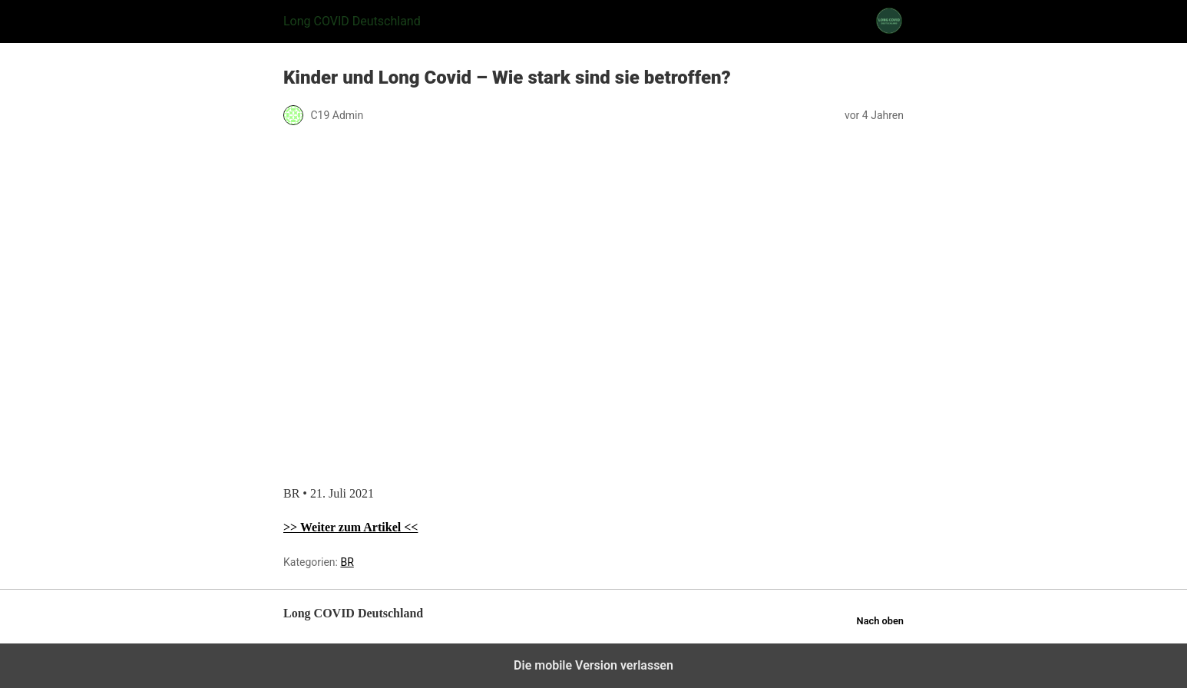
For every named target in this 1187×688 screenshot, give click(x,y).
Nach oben (880, 621)
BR (346, 562)
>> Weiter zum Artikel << (350, 527)
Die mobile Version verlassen (593, 665)
